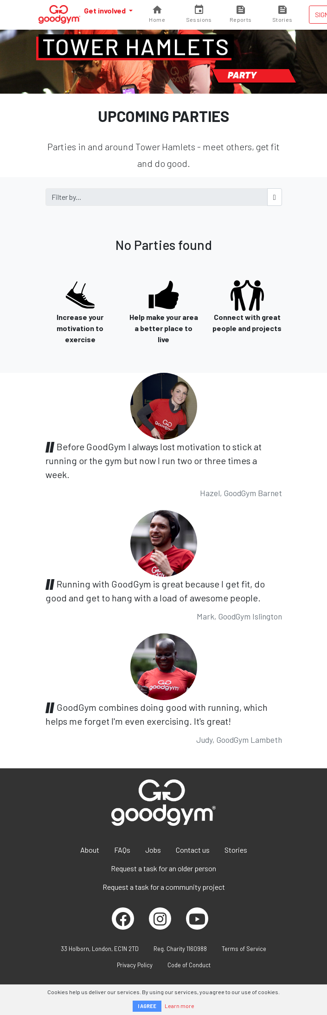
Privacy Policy (135, 965)
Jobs (153, 849)
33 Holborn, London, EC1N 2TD (100, 948)
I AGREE (147, 1006)
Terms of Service (244, 948)
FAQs (122, 849)
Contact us (193, 849)
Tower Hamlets (136, 46)
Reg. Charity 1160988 (180, 948)
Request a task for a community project (164, 886)
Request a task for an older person (163, 868)
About (89, 849)
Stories (235, 849)
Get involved (105, 10)
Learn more (179, 1005)
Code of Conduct (189, 965)
